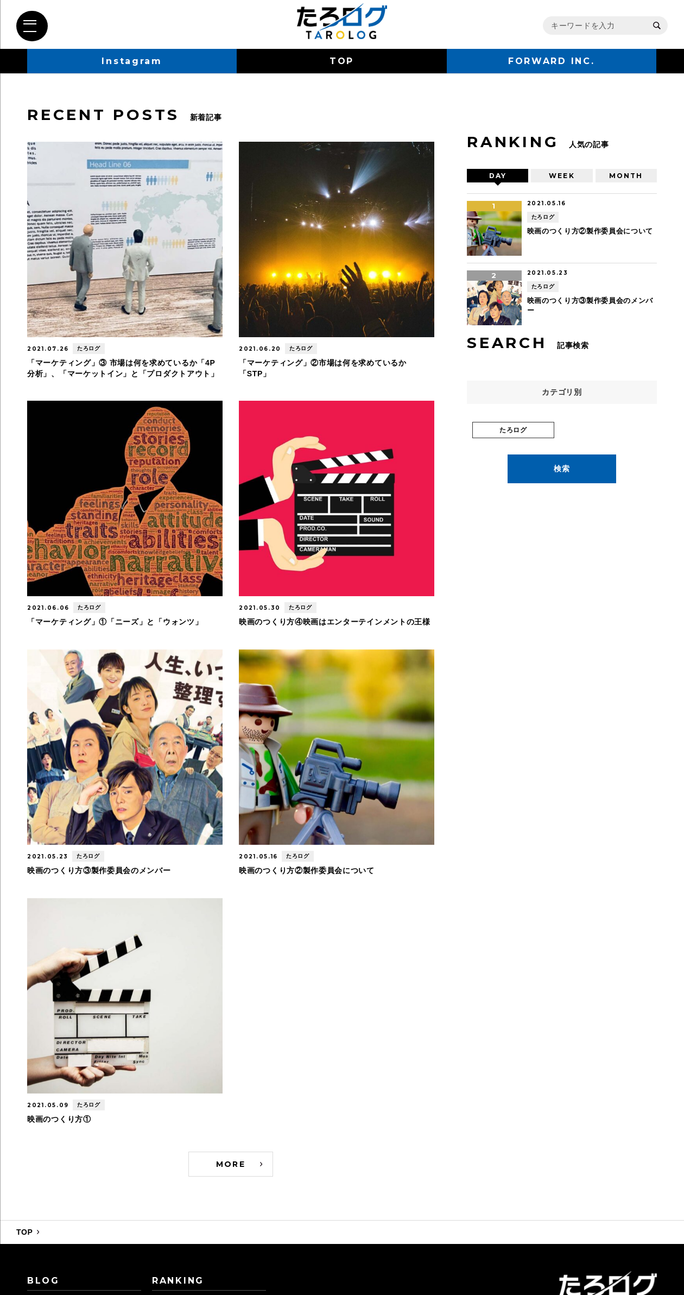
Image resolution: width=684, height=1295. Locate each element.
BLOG (43, 1280)
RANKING (178, 1280)
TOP (342, 61)
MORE (231, 1164)
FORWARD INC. (551, 61)
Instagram (132, 61)
